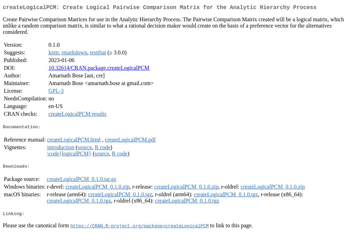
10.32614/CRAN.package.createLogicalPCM (98, 69)
